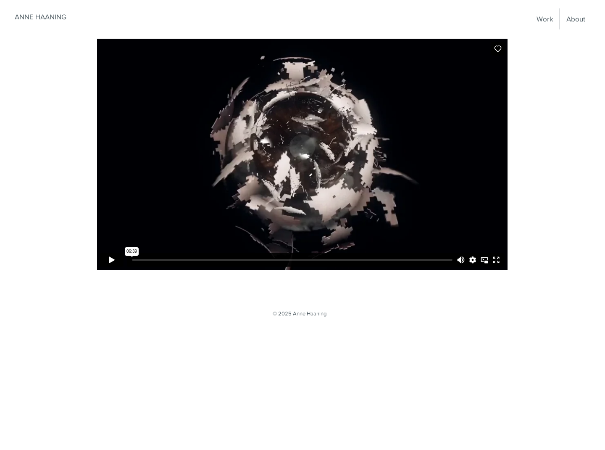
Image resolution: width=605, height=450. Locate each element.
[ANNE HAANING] (40, 16)
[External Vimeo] (302, 154)
